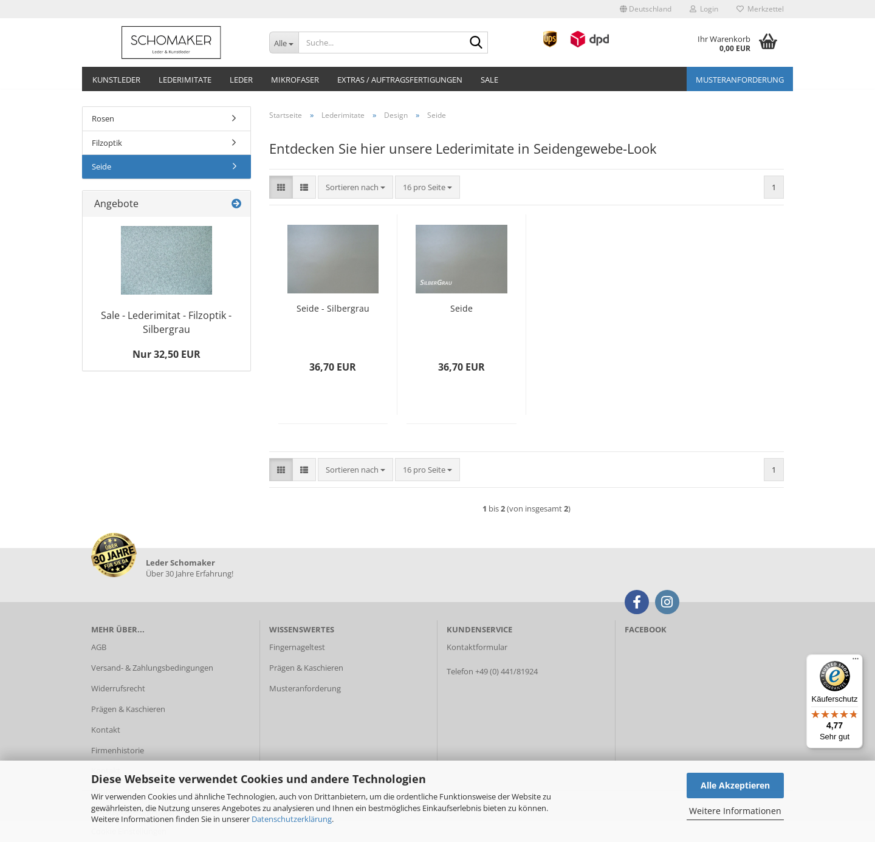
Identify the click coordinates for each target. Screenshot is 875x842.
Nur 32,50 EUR (166, 354)
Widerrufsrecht (118, 688)
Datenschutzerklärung (292, 818)
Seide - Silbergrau (333, 308)
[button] (646, 9)
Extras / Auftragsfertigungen (399, 79)
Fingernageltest (297, 647)
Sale (489, 79)
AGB (98, 647)
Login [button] (704, 9)
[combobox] (355, 187)
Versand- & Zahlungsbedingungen (152, 667)
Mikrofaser (295, 79)
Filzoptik (107, 142)
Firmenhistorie (117, 750)
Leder (241, 79)
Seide (461, 308)
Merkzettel (760, 9)
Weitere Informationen (735, 810)
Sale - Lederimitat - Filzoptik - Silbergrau (166, 322)
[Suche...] (284, 42)
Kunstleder (116, 79)
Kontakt (105, 729)
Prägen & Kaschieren (128, 708)
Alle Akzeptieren (735, 785)
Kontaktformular (477, 647)
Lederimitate (185, 79)
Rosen (103, 118)
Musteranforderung (740, 79)
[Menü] (855, 661)
